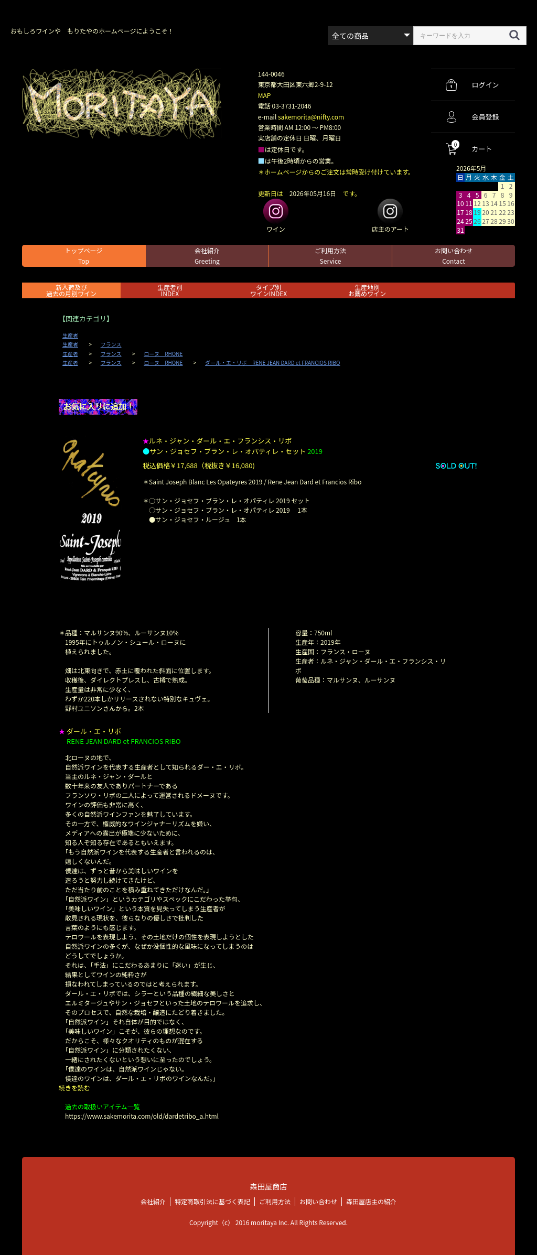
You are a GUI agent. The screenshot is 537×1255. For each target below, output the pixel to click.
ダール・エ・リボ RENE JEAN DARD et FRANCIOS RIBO (272, 362)
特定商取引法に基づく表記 (212, 1200)
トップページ (84, 255)
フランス (111, 344)
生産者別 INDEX (169, 290)
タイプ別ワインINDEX (268, 290)
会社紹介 (207, 255)
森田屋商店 (268, 1186)
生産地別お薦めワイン (367, 290)
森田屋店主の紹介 (371, 1200)
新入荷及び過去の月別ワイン (71, 290)
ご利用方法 (330, 255)
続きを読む (74, 1087)
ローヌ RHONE (163, 354)
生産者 (70, 335)
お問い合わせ (453, 255)
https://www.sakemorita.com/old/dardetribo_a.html (142, 1115)
